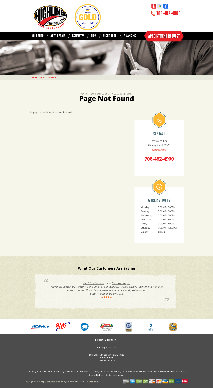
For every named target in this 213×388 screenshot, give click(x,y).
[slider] (106, 297)
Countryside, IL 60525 (122, 94)
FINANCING (129, 35)
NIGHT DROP (110, 35)
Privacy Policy (94, 381)
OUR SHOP (38, 35)
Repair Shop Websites (50, 381)
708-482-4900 (168, 13)
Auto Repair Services (106, 347)
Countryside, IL (121, 283)
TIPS (93, 35)
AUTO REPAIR (57, 35)
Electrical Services (93, 283)
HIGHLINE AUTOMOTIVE (44, 77)
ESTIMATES (78, 35)
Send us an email (106, 360)
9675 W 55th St (104, 94)
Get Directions (159, 149)
